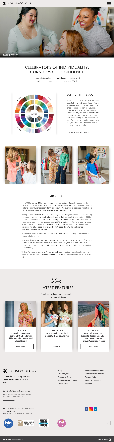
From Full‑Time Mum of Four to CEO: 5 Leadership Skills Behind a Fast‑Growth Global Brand (20, 336)
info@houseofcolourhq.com (19, 390)
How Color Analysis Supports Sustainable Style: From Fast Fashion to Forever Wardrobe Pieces (93, 336)
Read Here (20, 346)
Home (5, 55)
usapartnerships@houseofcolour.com (18, 412)
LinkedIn (95, 408)
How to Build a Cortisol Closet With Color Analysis (57, 333)
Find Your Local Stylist (79, 132)
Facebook (86, 408)
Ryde (106, 439)
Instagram (91, 408)
